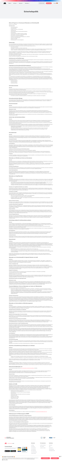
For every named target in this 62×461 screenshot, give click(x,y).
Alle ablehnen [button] (55, 458)
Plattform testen (41, 3)
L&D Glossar (33, 446)
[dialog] (31, 458)
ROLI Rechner (42, 446)
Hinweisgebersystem (52, 450)
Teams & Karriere (33, 453)
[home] (4, 3)
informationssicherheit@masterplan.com (41, 411)
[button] (10, 3)
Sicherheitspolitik (51, 449)
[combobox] (59, 456)
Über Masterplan (33, 450)
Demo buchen (49, 3)
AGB (49, 446)
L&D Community (33, 449)
